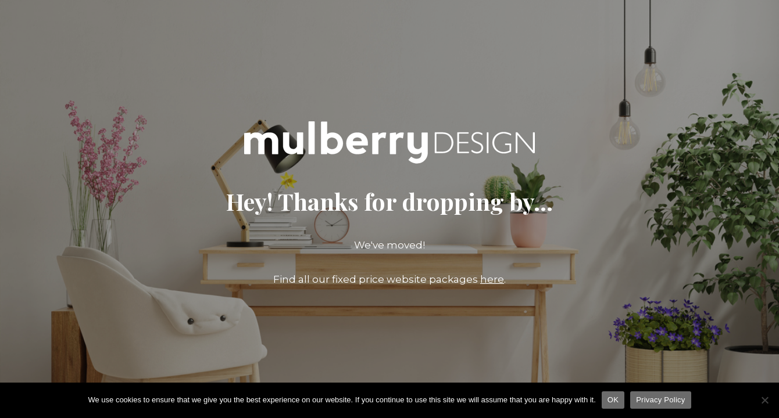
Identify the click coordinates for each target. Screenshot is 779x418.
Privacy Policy (660, 399)
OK (613, 399)
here (492, 279)
